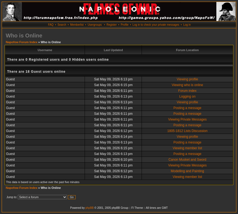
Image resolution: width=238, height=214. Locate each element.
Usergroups (95, 24)
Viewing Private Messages (187, 119)
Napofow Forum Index (22, 42)
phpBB (89, 207)
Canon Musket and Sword (187, 160)
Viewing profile (187, 79)
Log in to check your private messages (156, 24)
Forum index (187, 91)
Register (112, 24)
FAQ (50, 24)
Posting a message (187, 108)
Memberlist (77, 24)
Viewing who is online (187, 85)
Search (62, 24)
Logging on (187, 96)
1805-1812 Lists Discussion (187, 131)
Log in (187, 24)
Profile (124, 24)
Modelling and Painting (187, 171)
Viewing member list (187, 148)
